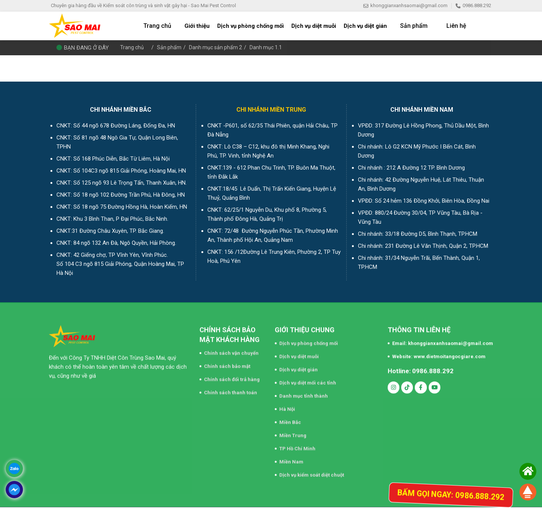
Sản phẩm (170, 47)
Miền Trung (292, 432)
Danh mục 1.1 (269, 47)
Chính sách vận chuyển (231, 350)
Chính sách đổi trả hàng (232, 376)
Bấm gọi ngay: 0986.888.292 (443, 494)
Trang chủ (132, 47)
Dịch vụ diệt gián (298, 366)
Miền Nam (291, 458)
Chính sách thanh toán (230, 389)
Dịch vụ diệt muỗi (299, 353)
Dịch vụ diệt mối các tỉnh (307, 379)
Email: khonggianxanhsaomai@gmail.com (442, 340)
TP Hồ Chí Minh (297, 445)
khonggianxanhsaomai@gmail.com (405, 5)
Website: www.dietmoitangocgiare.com (439, 353)
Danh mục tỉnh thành (303, 393)
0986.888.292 (473, 5)
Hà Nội (287, 406)
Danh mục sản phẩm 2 (217, 47)
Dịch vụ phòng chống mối (308, 340)
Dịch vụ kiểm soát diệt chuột (311, 472)
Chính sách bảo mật (227, 363)
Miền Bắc (290, 419)
